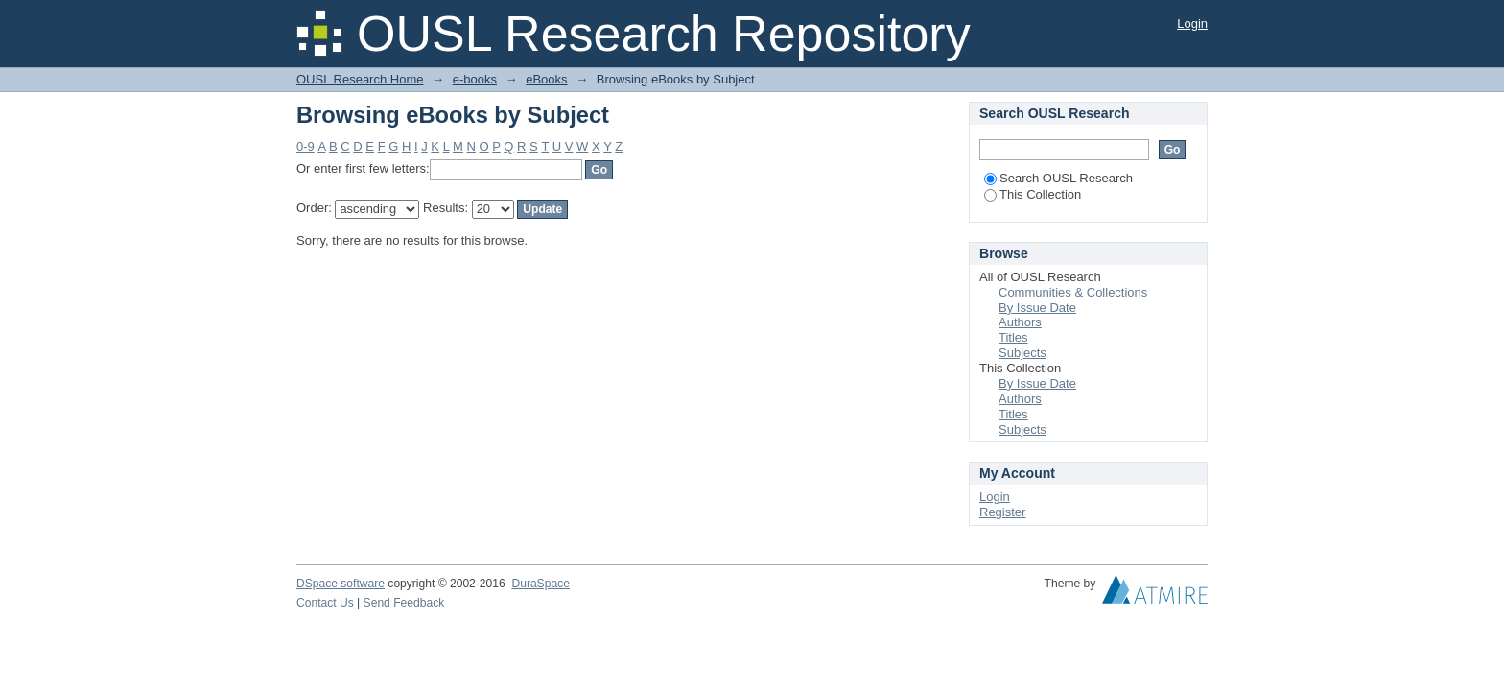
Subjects (1022, 353)
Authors (1020, 322)
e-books (475, 79)
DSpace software (340, 583)
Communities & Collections (1073, 292)
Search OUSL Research (1058, 178)
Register (1002, 512)
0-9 (305, 146)
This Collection (1032, 194)
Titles (1013, 337)
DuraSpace (540, 583)
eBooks (546, 79)
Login (1192, 23)
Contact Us (325, 602)
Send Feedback (404, 602)
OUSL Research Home (359, 79)
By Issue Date (1037, 307)
